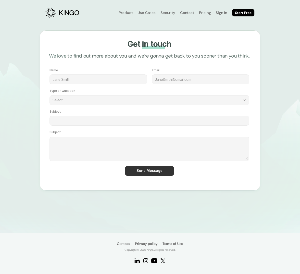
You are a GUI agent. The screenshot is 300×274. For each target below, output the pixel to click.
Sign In (221, 12)
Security (168, 12)
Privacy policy (146, 243)
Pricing (205, 12)
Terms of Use (172, 243)
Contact (187, 12)
